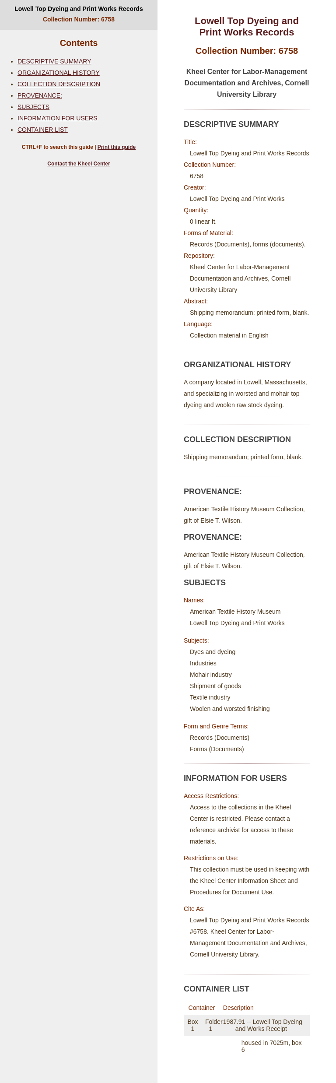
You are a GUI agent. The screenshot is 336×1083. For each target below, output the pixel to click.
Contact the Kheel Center (78, 164)
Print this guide (117, 147)
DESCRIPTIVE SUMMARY (54, 61)
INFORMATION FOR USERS (58, 118)
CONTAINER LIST (43, 129)
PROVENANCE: (40, 95)
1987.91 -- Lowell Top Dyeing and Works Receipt (262, 1025)
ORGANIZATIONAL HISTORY (59, 72)
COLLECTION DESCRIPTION (59, 84)
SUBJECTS (33, 106)
